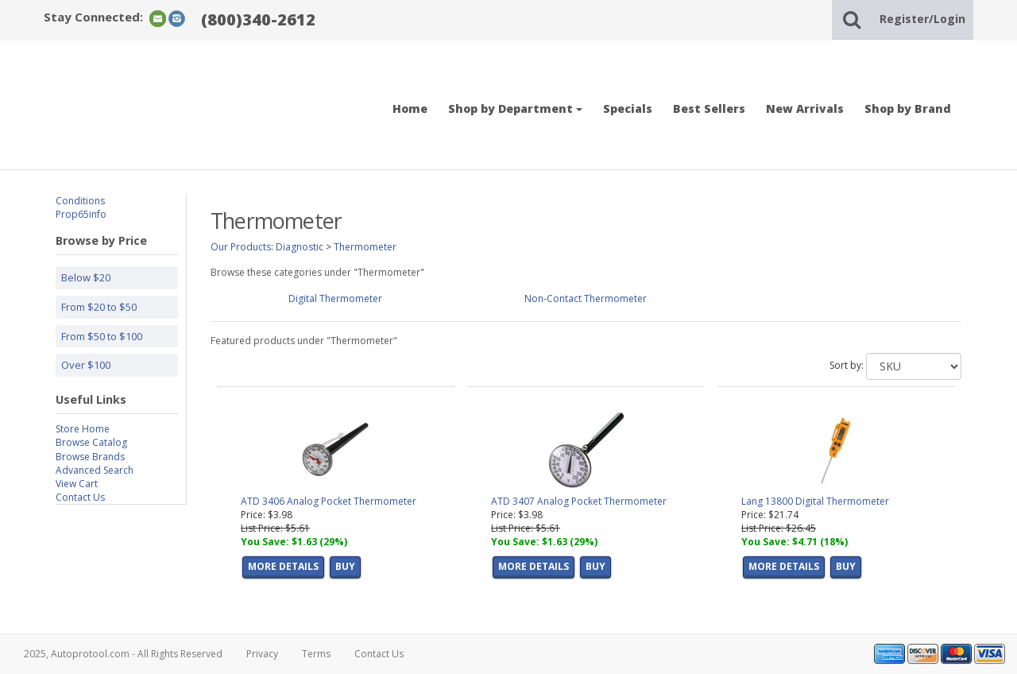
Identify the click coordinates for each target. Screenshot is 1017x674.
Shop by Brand (907, 108)
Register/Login (922, 18)
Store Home (83, 429)
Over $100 (85, 365)
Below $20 (85, 277)
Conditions (80, 200)
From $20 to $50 (99, 307)
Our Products (241, 247)
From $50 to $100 (101, 336)
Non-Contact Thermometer (585, 298)
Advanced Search (94, 470)
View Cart (77, 483)
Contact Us (80, 497)
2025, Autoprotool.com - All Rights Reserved (123, 653)
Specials (627, 108)
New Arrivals (805, 108)
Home (409, 108)
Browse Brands (90, 456)
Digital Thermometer (335, 298)
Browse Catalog (91, 442)
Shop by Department (515, 108)
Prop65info (81, 214)
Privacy (262, 653)
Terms (316, 653)
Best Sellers (709, 108)
